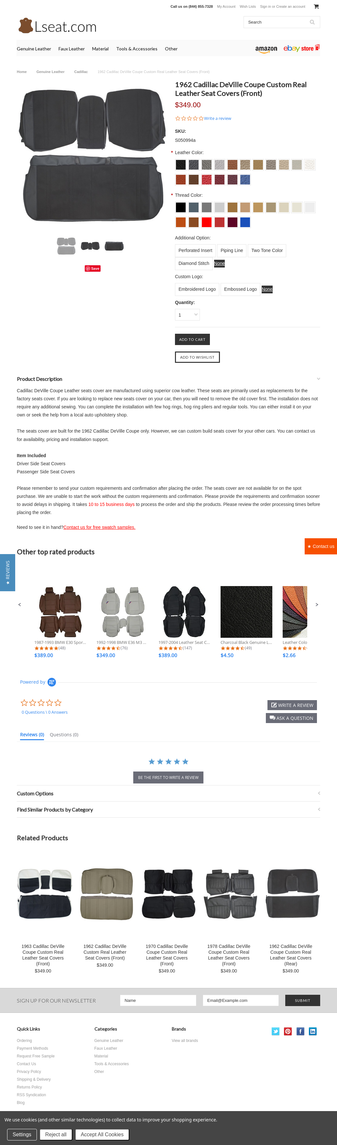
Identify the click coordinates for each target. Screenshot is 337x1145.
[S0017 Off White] (310, 162)
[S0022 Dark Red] (219, 177)
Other (171, 48)
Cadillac (81, 72)
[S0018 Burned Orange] (181, 177)
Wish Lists (248, 6)
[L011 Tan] (232, 205)
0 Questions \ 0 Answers (45, 712)
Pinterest (288, 1031)
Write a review (217, 118)
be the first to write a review (168, 777)
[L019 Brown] (194, 220)
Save (95, 268)
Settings (22, 1134)
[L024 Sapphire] (245, 220)
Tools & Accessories (137, 48)
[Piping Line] (231, 250)
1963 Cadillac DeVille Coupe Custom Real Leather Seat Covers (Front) (42, 955)
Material (100, 48)
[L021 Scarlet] (206, 220)
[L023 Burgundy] (232, 220)
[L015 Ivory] (284, 205)
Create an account (290, 6)
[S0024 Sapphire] (245, 177)
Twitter (276, 1031)
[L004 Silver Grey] (219, 205)
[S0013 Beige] (258, 162)
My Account (226, 6)
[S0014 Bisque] (271, 162)
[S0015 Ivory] (284, 162)
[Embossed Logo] (240, 289)
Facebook (301, 1031)
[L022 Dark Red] (219, 220)
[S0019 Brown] (194, 177)
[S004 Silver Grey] (219, 162)
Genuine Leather (34, 48)
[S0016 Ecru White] (297, 162)
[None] (219, 264)
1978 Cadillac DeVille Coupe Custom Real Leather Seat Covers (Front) (228, 955)
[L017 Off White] (310, 205)
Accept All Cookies (102, 1134)
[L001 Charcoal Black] (181, 205)
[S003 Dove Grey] (206, 162)
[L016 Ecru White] (297, 205)
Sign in (265, 6)
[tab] (32, 736)
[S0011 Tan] (232, 162)
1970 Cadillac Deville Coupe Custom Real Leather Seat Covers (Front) (167, 955)
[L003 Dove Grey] (206, 205)
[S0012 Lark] (245, 162)
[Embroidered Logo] (197, 289)
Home (22, 72)
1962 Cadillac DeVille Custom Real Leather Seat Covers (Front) (104, 952)
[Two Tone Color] (267, 250)
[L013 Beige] (258, 205)
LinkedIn (313, 1031)
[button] (20, 605)
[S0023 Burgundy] (232, 177)
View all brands (185, 1040)
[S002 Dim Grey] (194, 162)
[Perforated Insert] (195, 250)
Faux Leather (72, 48)
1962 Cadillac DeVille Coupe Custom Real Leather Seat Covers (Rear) (290, 955)
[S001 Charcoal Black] (181, 162)
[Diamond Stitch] (194, 263)
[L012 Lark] (245, 205)
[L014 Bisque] (271, 205)
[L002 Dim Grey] (194, 205)
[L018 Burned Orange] (181, 220)
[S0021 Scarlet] (206, 177)
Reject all (56, 1134)
